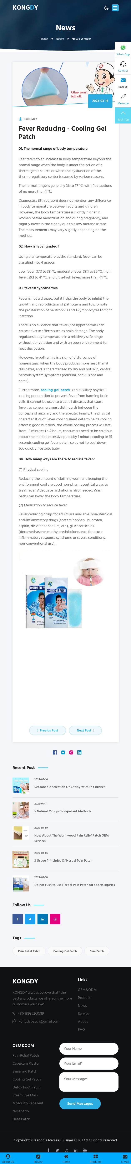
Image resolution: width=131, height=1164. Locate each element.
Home (44, 39)
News (60, 39)
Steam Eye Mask (25, 1095)
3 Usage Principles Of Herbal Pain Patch (63, 860)
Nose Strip (20, 1111)
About (83, 1022)
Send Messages (80, 1104)
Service (83, 1014)
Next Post (85, 730)
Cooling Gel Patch (65, 951)
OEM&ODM (87, 990)
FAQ (81, 1030)
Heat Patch (21, 1119)
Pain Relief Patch (29, 951)
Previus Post (47, 730)
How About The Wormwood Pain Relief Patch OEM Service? (71, 838)
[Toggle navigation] (115, 7)
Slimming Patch (24, 1071)
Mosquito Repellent (28, 1103)
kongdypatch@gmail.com (35, 1021)
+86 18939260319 (28, 1013)
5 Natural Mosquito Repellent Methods (62, 811)
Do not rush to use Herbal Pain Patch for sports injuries (74, 885)
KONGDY (25, 981)
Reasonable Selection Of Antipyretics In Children (70, 787)
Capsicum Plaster (26, 1063)
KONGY (25, 8)
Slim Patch (97, 951)
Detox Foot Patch (26, 1087)
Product (84, 998)
